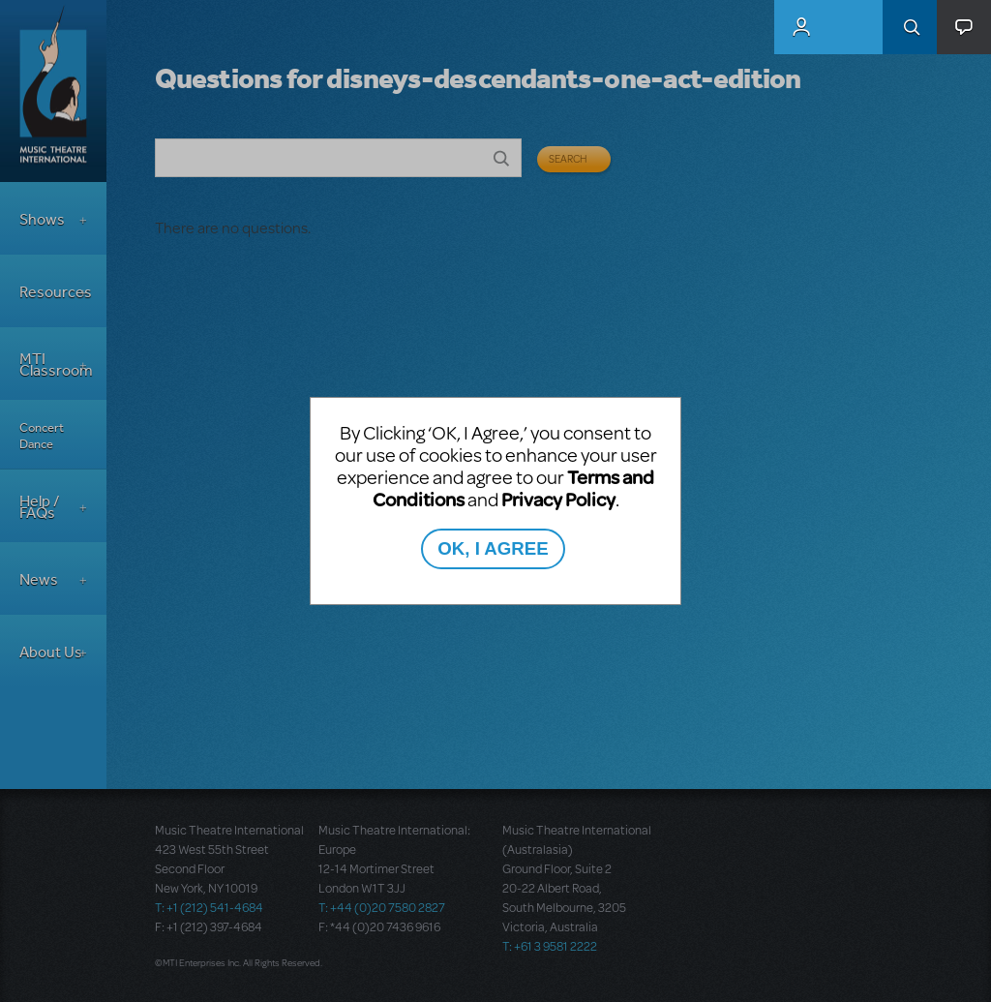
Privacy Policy (558, 499)
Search (910, 27)
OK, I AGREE (492, 548)
